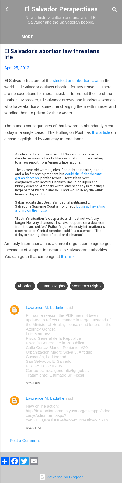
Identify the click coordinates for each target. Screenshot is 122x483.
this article (101, 132)
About (29, 37)
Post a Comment (25, 440)
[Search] (114, 10)
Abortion (25, 286)
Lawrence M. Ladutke (45, 307)
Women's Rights (86, 286)
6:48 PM (33, 427)
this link (67, 256)
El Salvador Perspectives (61, 9)
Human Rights (52, 286)
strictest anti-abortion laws (76, 80)
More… (52, 37)
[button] (114, 52)
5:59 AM (33, 383)
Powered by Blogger (61, 477)
